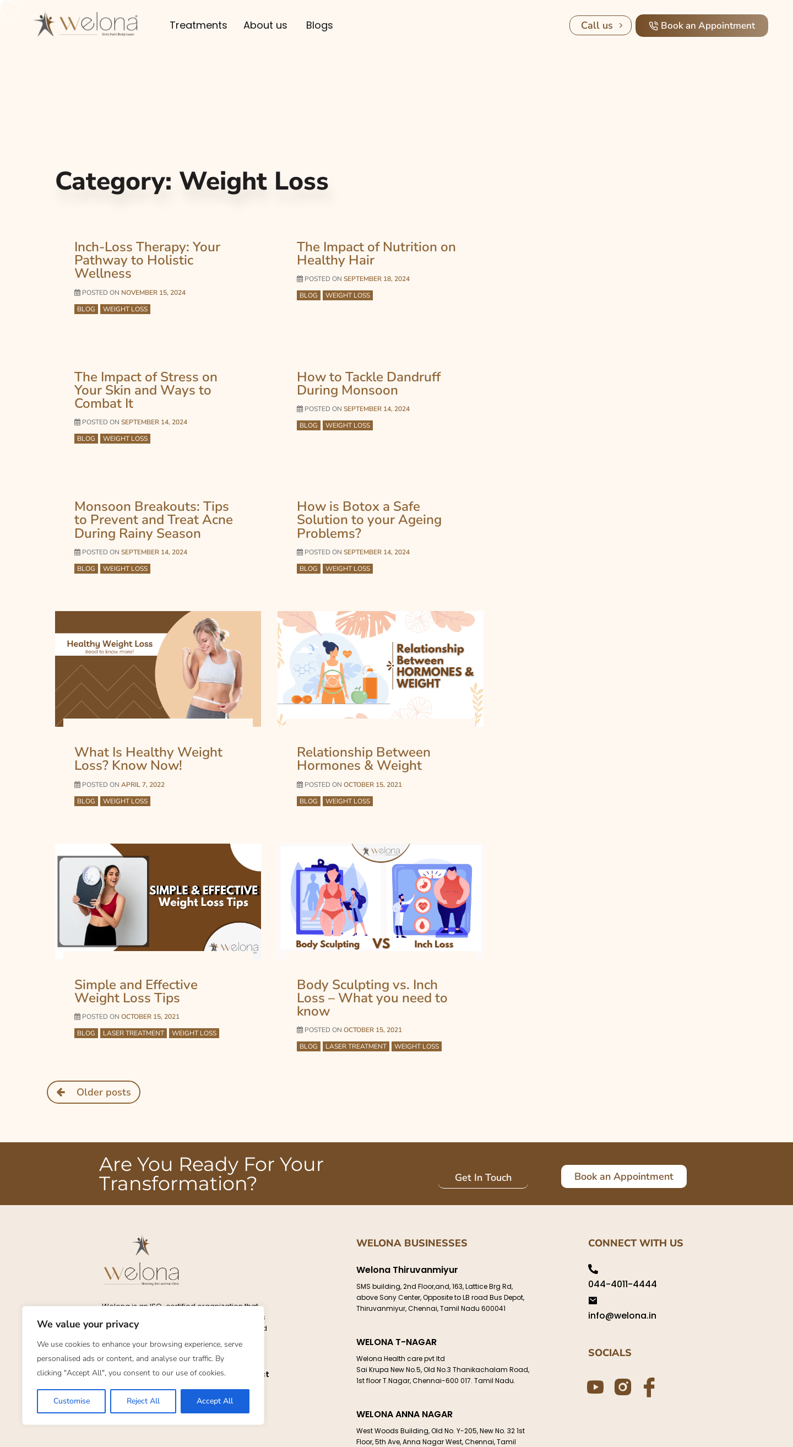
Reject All (143, 1401)
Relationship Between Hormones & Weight (358, 723)
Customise (71, 1401)
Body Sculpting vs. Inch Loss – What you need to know (380, 953)
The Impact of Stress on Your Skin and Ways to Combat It (153, 367)
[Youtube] (593, 1333)
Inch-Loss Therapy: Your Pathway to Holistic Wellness (156, 253)
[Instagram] (620, 1333)
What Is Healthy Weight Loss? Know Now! (142, 723)
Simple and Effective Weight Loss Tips (153, 953)
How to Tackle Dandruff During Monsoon (363, 367)
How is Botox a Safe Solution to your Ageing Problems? (378, 481)
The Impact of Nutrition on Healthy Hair (369, 253)
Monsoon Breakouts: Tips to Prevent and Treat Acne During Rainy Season (151, 487)
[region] (143, 1365)
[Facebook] (647, 1333)
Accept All (215, 1401)
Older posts (104, 1039)
